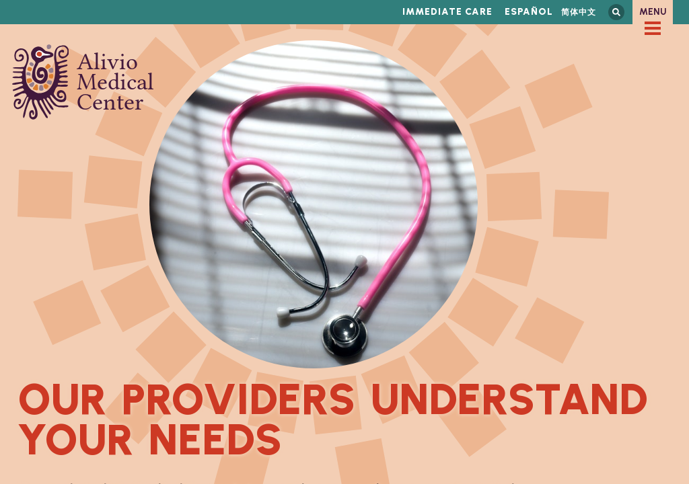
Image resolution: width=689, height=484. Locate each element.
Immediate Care (447, 11)
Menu (653, 11)
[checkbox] (653, 28)
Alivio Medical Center (83, 82)
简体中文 (578, 12)
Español (529, 11)
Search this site (616, 12)
